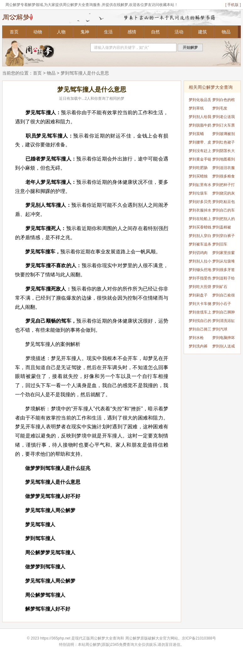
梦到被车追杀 (200, 244)
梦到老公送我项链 (223, 118)
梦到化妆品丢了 (200, 101)
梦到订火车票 (223, 125)
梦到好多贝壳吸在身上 (200, 203)
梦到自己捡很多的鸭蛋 (223, 296)
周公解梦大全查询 (105, 638)
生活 (108, 31)
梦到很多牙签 (223, 270)
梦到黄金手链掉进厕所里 (200, 160)
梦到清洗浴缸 (223, 321)
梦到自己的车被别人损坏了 (223, 211)
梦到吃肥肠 (198, 168)
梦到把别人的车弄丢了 (223, 220)
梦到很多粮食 (223, 176)
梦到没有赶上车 (200, 152)
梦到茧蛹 (196, 134)
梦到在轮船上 (200, 219)
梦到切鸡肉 (198, 253)
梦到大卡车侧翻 (200, 305)
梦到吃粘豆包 (223, 202)
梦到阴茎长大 (223, 151)
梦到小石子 (221, 304)
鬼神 (84, 31)
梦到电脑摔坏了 (223, 338)
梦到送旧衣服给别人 (223, 169)
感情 (131, 31)
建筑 (202, 31)
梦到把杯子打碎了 (223, 186)
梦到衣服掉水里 (200, 211)
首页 (14, 31)
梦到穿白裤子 (223, 236)
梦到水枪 (196, 337)
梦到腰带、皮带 (200, 143)
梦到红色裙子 (223, 142)
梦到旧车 (219, 244)
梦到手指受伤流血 (200, 279)
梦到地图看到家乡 (223, 160)
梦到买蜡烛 (198, 176)
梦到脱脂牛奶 (200, 125)
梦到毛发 (219, 108)
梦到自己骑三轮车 (200, 330)
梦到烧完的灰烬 (223, 194)
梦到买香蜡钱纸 (200, 228)
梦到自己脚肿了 (223, 313)
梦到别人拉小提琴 (200, 262)
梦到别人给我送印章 (200, 118)
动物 (37, 31)
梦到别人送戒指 (223, 347)
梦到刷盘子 (198, 295)
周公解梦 (132, 638)
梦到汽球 (219, 329)
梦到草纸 (196, 108)
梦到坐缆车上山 (200, 313)
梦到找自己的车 (200, 322)
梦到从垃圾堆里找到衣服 (223, 262)
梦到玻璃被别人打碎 (223, 135)
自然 (155, 31)
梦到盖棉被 (221, 227)
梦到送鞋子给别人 (223, 279)
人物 (61, 31)
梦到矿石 (219, 287)
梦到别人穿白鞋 (200, 237)
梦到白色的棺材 (223, 101)
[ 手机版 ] (233, 5)
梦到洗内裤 (198, 346)
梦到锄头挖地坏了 (200, 271)
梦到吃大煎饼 (200, 287)
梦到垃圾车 (198, 193)
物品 (226, 31)
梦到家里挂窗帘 (223, 254)
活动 (179, 31)
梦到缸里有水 (200, 185)
